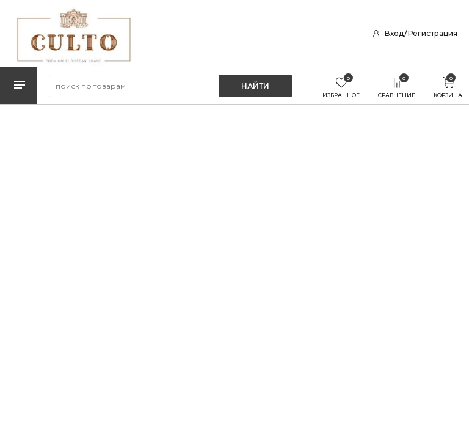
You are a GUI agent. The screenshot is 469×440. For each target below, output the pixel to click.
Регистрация (432, 33)
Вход (394, 33)
